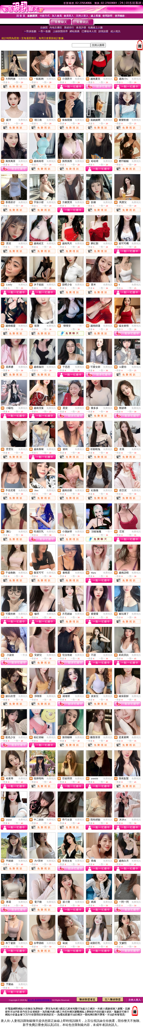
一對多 (24, 655)
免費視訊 (22, 79)
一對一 (80, 325)
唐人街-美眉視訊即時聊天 (40, 1000)
